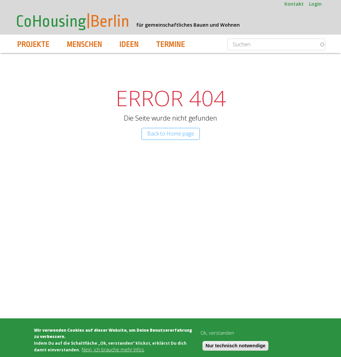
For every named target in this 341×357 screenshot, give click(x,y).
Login (315, 4)
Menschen (84, 44)
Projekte (33, 44)
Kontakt (294, 4)
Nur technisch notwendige (235, 345)
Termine (170, 44)
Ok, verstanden (217, 333)
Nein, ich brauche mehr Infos (113, 349)
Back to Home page (170, 133)
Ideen (129, 44)
